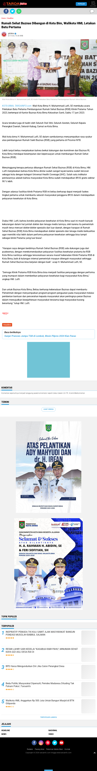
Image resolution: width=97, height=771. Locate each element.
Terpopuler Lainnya (48, 717)
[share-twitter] (12, 11)
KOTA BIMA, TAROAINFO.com (17, 105)
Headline (7, 325)
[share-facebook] (6, 11)
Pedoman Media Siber (54, 749)
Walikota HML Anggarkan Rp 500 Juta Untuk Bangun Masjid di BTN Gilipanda (40, 702)
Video (50, 734)
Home (3, 18)
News (3, 734)
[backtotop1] (94, 753)
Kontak (67, 749)
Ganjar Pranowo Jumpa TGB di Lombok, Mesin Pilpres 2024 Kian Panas (40, 336)
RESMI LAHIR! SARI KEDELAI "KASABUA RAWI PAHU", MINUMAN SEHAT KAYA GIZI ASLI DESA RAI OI (42, 650)
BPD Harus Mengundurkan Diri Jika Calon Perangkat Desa (35, 666)
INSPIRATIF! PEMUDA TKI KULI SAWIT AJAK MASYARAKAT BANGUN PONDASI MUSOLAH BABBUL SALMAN (40, 633)
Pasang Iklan (39, 749)
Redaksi (30, 749)
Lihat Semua (48, 409)
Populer (81, 4)
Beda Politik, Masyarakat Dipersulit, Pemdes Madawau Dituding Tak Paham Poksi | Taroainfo (40, 685)
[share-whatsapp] (18, 11)
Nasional (52, 730)
